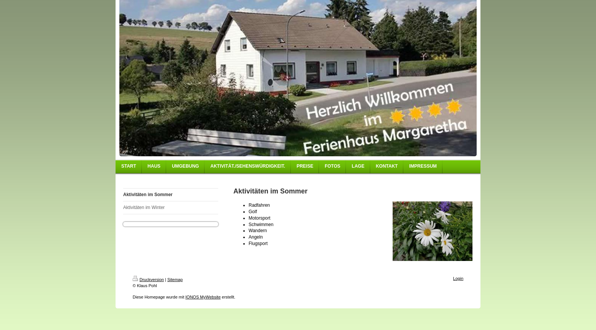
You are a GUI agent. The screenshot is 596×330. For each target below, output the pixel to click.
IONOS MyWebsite (203, 297)
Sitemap (174, 279)
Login (458, 278)
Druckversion (148, 279)
